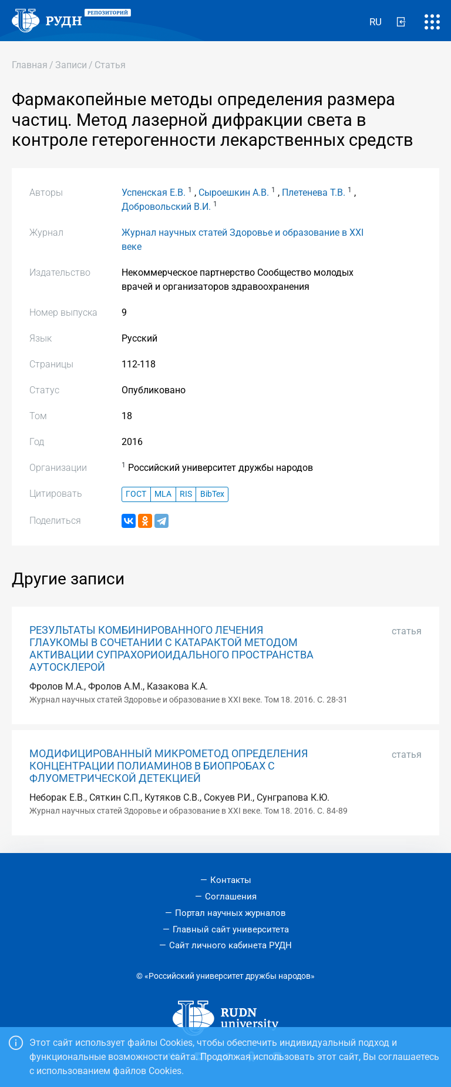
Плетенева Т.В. (313, 192)
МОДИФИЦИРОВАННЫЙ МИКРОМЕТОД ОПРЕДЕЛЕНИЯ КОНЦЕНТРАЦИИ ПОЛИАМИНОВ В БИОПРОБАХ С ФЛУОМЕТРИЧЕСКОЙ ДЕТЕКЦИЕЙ (168, 766)
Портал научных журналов (230, 913)
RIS (186, 494)
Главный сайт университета (231, 929)
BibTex (212, 494)
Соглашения (231, 896)
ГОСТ (136, 494)
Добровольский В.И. (166, 206)
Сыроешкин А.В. (233, 192)
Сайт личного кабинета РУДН (230, 945)
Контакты (230, 880)
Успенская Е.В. (154, 192)
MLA (162, 494)
